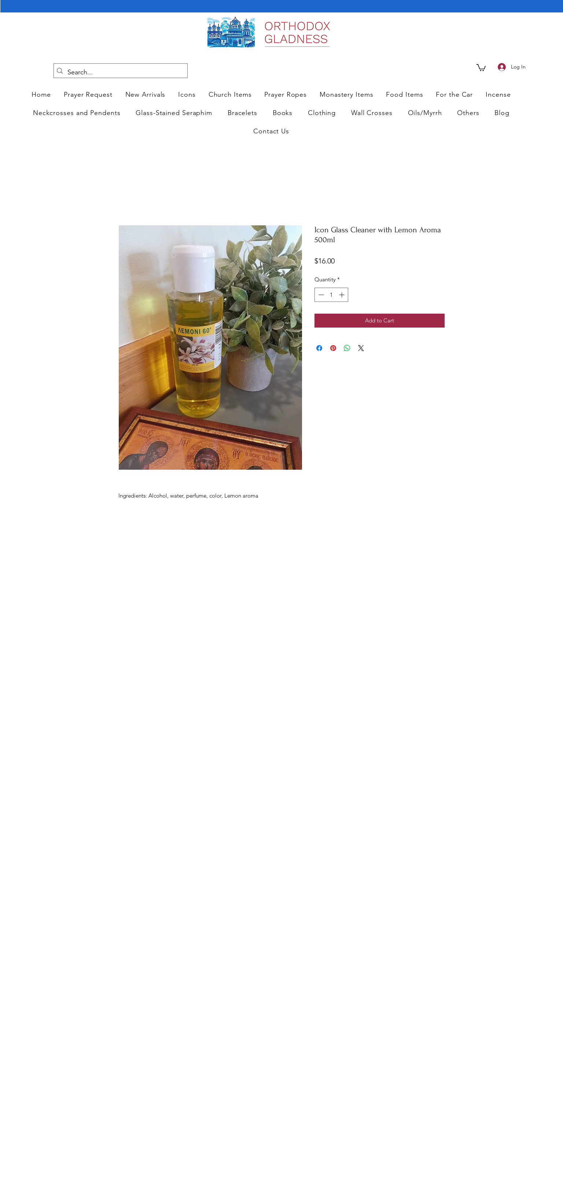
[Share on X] (361, 348)
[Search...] (119, 72)
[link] (481, 67)
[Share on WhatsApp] (347, 348)
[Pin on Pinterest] (333, 348)
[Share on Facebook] (319, 348)
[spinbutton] (331, 295)
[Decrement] (320, 295)
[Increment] (342, 295)
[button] (186, 94)
